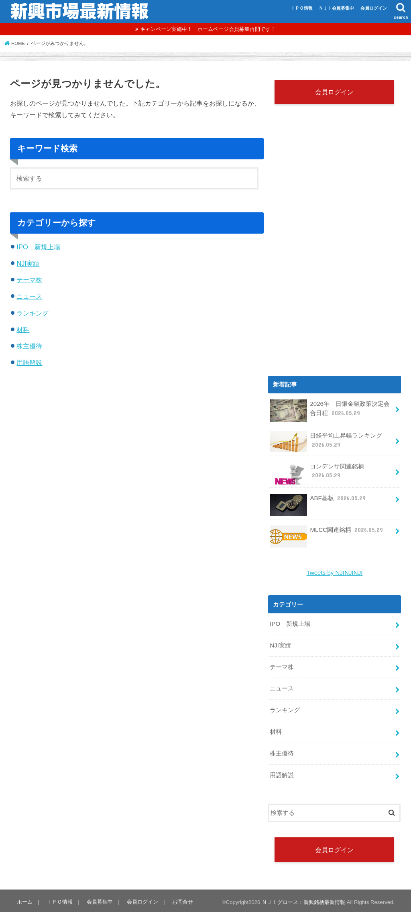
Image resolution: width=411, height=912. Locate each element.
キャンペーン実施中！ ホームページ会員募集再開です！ (208, 29)
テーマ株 (29, 279)
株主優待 (29, 346)
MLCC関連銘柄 (326, 532)
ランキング (32, 313)
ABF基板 (318, 501)
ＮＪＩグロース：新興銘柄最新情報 (303, 899)
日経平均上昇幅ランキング (326, 442)
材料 (22, 329)
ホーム (24, 899)
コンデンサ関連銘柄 (317, 473)
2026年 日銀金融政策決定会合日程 (329, 411)
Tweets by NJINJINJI (334, 573)
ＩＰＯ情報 (302, 8)
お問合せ (180, 899)
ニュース (29, 296)
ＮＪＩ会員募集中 (336, 8)
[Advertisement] (335, 300)
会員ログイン (373, 8)
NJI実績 (27, 263)
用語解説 (29, 362)
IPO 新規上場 (38, 246)
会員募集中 (98, 899)
